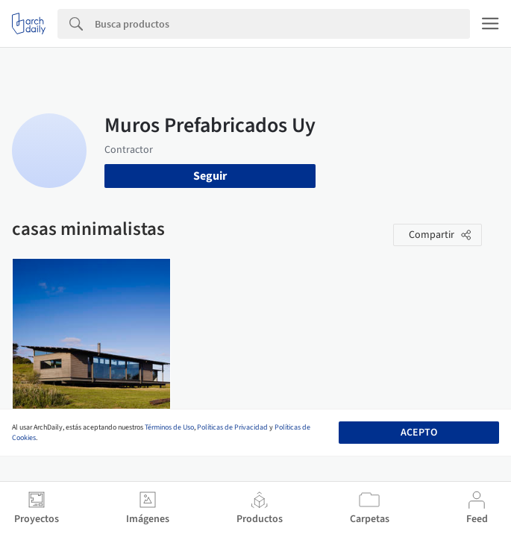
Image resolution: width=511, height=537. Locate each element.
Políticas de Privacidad (232, 427)
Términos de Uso (169, 427)
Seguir (210, 176)
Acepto (419, 432)
